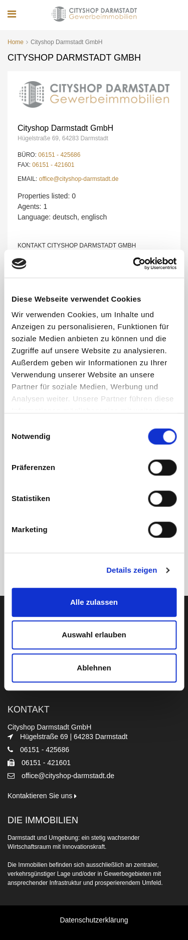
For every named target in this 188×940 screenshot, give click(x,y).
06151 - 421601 (53, 164)
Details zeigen (131, 570)
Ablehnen (94, 667)
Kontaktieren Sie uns (42, 796)
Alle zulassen (94, 602)
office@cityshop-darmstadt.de (79, 178)
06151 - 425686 (59, 154)
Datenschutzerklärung (94, 920)
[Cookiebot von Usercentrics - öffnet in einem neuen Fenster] (133, 263)
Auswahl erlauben (94, 634)
